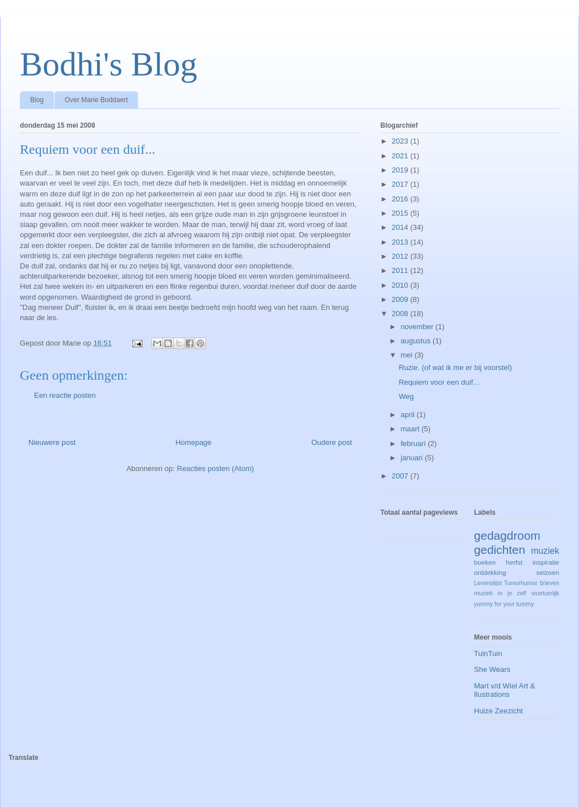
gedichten (499, 549)
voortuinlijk (545, 593)
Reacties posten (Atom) (215, 468)
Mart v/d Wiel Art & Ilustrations (504, 690)
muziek (545, 551)
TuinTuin (488, 653)
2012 (401, 256)
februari (414, 443)
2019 (401, 170)
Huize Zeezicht (498, 711)
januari (413, 457)
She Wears (492, 669)
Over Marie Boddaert (96, 100)
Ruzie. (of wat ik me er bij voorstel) (454, 367)
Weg (406, 396)
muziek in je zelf (500, 593)
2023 (401, 141)
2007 (401, 476)
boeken (485, 562)
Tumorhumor (521, 583)
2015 (401, 213)
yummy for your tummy (504, 604)
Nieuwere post (51, 442)
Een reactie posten (64, 395)
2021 (401, 156)
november (418, 326)
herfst (514, 562)
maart (411, 428)
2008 (401, 313)
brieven (549, 583)
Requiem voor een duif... (438, 382)
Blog (37, 100)
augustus (417, 341)
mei (408, 355)
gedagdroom (507, 535)
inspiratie (545, 562)
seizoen (547, 572)
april (409, 414)
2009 (401, 299)
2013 (401, 242)
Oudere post (331, 442)
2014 (401, 227)
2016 (401, 199)
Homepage (193, 442)
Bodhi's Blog (109, 64)
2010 (401, 285)
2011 (401, 270)
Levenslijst (488, 583)
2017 (401, 184)
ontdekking (490, 572)
